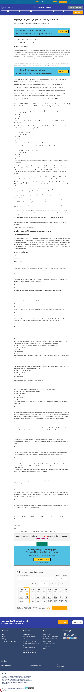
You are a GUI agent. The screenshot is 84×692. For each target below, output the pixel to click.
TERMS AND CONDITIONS (9, 641)
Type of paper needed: (22, 575)
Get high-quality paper (42, 559)
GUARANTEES (45, 13)
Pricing (54, 13)
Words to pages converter (29, 647)
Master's (52, 583)
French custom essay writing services (61, 665)
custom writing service (6, 665)
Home (19, 13)
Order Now (78, 12)
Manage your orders (75, 7)
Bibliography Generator (28, 639)
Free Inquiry (77, 622)
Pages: (57, 575)
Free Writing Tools (64, 13)
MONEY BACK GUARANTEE (50, 636)
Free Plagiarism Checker (29, 636)
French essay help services (35, 665)
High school (20, 583)
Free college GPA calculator (29, 641)
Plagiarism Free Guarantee (32, 13)
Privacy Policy (46, 646)
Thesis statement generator (29, 650)
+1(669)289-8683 (9, 7)
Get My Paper (63, 31)
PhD (61, 583)
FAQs (3, 636)
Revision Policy (47, 641)
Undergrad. (31, 583)
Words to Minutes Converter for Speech (31, 644)
